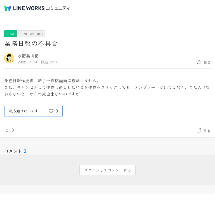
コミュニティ (58, 8)
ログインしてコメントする (107, 170)
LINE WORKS (32, 33)
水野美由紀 (28, 56)
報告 (207, 62)
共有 (207, 130)
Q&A (11, 33)
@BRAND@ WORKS (24, 8)
